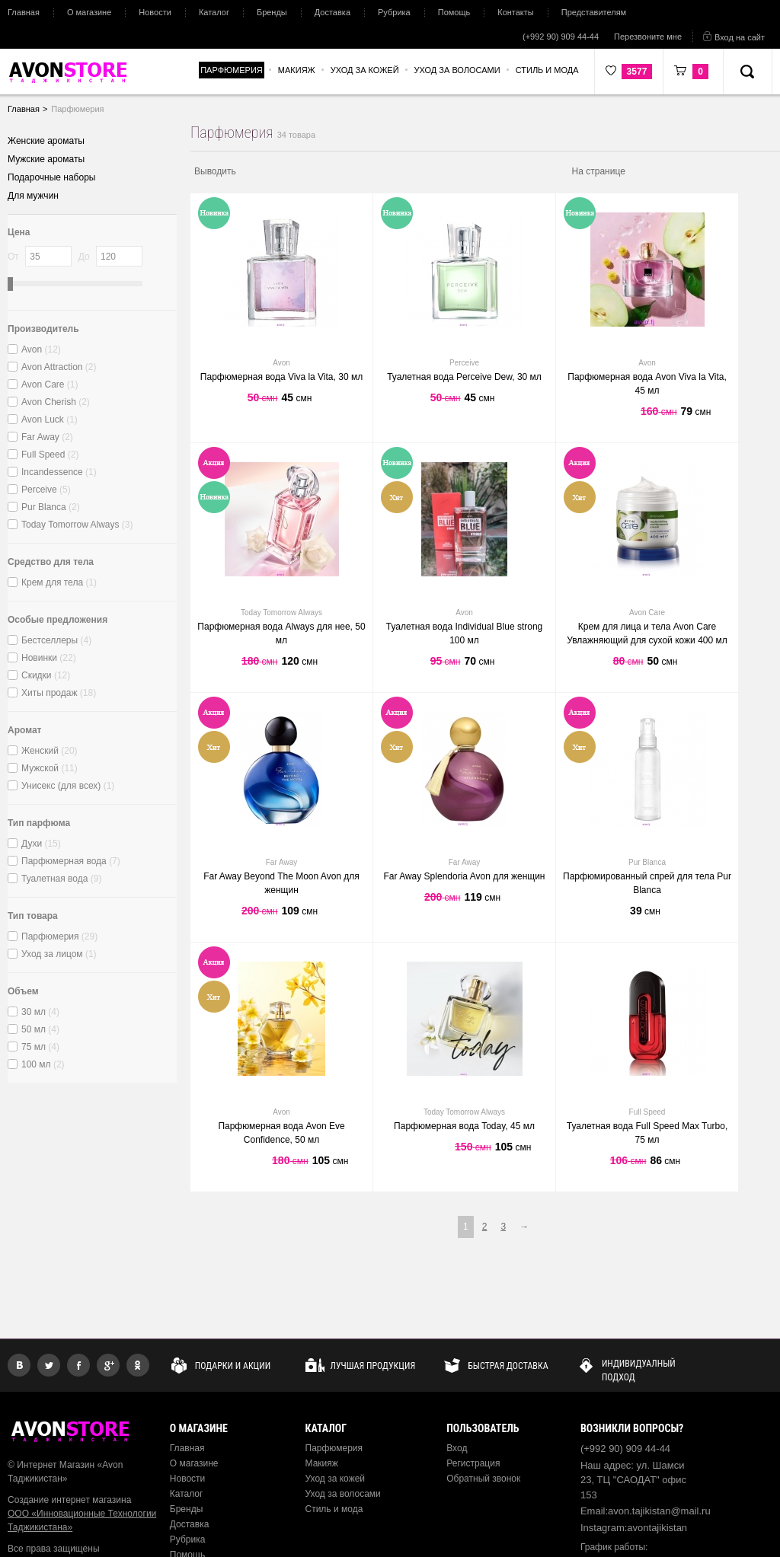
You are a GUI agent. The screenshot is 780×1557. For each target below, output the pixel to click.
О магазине (89, 12)
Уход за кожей (335, 1478)
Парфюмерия (334, 1448)
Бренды (272, 12)
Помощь (454, 12)
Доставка (332, 12)
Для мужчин (33, 195)
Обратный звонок (483, 1478)
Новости (155, 12)
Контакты (515, 12)
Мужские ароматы (46, 159)
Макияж (321, 1463)
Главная (24, 12)
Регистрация (473, 1463)
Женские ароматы (46, 141)
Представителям (593, 12)
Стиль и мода (334, 1509)
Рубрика (394, 12)
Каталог (214, 12)
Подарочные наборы (51, 177)
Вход (456, 1448)
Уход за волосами (343, 1493)
